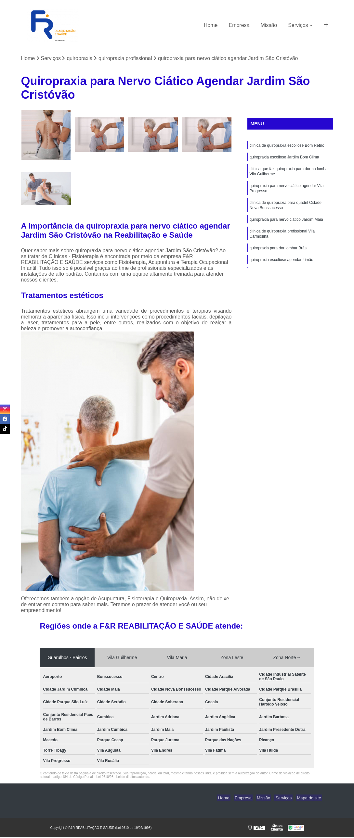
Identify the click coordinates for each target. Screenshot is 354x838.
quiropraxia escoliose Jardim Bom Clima (284, 158)
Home (211, 25)
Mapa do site (310, 798)
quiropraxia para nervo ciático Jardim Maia (286, 225)
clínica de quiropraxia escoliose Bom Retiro (287, 146)
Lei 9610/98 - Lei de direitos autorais (122, 777)
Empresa (239, 25)
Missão (269, 25)
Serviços (298, 25)
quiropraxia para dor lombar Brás (278, 256)
